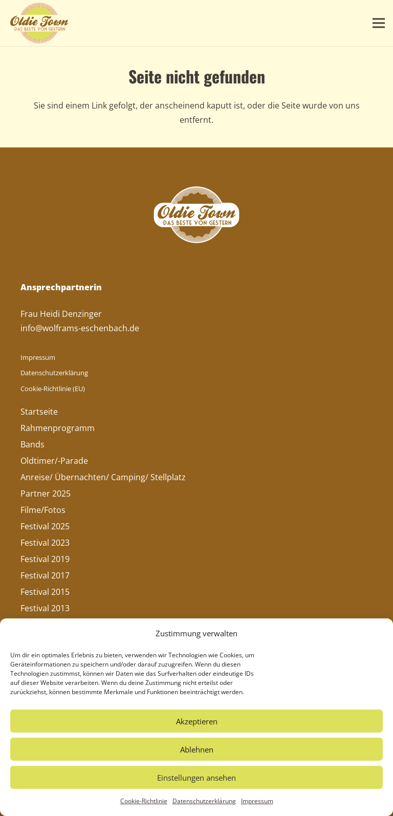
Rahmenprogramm (57, 428)
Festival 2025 (45, 526)
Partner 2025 (45, 493)
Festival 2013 (45, 608)
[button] (378, 23)
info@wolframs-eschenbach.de (79, 328)
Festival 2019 (45, 559)
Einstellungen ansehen (196, 777)
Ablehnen (196, 749)
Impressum (257, 801)
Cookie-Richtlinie (143, 801)
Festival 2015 (45, 591)
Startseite (39, 411)
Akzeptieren (196, 721)
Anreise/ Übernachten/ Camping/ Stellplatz (103, 477)
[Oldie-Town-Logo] (39, 23)
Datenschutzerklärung (204, 801)
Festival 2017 (45, 575)
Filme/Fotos (43, 510)
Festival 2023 (45, 542)
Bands (32, 444)
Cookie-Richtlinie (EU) (52, 388)
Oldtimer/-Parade (54, 460)
